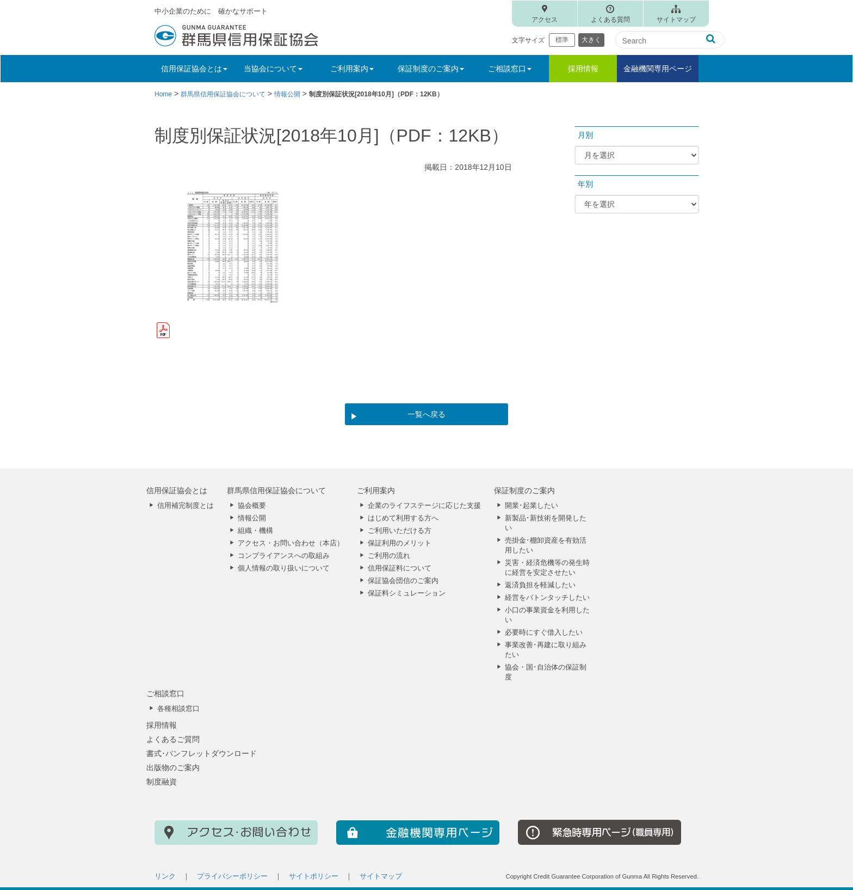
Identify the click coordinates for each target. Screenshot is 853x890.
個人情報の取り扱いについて (284, 568)
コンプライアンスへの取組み (284, 556)
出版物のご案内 (173, 767)
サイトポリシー (313, 876)
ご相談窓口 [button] (509, 68)
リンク (165, 876)
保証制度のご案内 (524, 490)
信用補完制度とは (185, 506)
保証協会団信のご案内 (403, 581)
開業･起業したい (531, 506)
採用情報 (583, 68)
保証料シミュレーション (407, 593)
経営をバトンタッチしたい (547, 597)
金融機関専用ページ (657, 68)
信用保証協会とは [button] (194, 68)
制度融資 (161, 781)
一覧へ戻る (426, 414)
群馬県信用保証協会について (276, 490)
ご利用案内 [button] (352, 68)
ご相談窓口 (165, 693)
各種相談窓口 (178, 709)
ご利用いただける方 (399, 531)
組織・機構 (255, 531)
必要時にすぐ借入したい (544, 632)
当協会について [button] (273, 68)
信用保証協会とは (176, 490)
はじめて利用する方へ (403, 518)
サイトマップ (676, 19)
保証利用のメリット (399, 543)
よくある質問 (610, 19)
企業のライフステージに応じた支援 (424, 506)
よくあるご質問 (173, 739)
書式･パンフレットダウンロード (201, 753)
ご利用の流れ (389, 556)
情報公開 (252, 518)
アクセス (544, 19)
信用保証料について (399, 568)
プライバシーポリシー (232, 876)
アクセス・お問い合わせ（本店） (291, 543)
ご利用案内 (376, 490)
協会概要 (252, 506)
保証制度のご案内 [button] (431, 68)
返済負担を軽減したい (540, 585)
